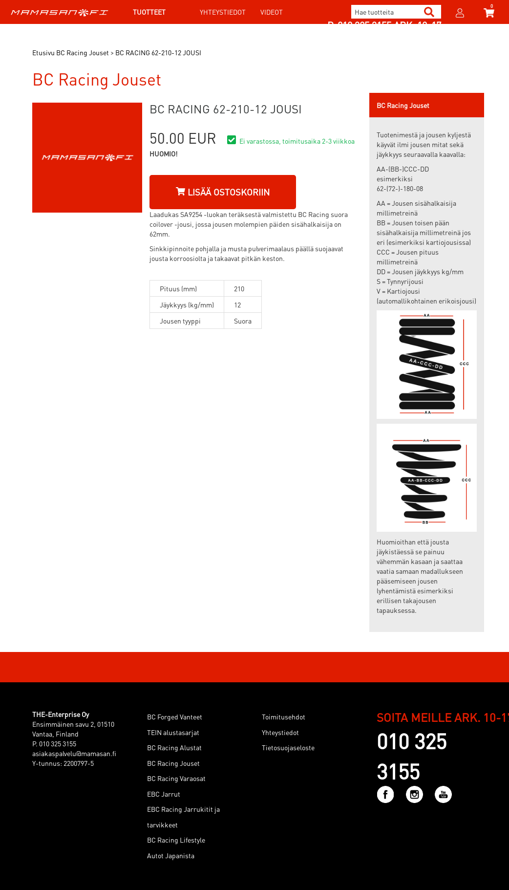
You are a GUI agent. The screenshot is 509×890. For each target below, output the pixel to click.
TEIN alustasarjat (173, 732)
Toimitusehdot (283, 716)
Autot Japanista (170, 855)
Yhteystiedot (223, 11)
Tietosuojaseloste (288, 747)
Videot (271, 11)
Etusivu (43, 52)
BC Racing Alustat (174, 747)
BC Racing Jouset (173, 763)
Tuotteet (149, 11)
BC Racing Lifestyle (176, 839)
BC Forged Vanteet (174, 716)
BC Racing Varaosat (176, 778)
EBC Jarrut (163, 793)
